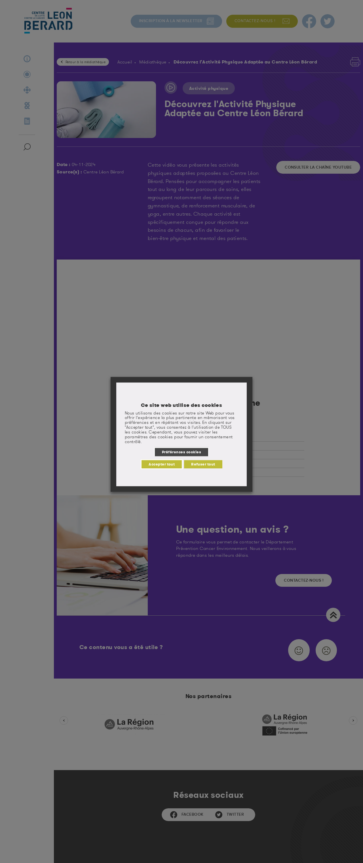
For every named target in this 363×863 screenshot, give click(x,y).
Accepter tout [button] (162, 464)
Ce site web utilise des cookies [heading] (181, 405)
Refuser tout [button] (203, 464)
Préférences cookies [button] (181, 452)
